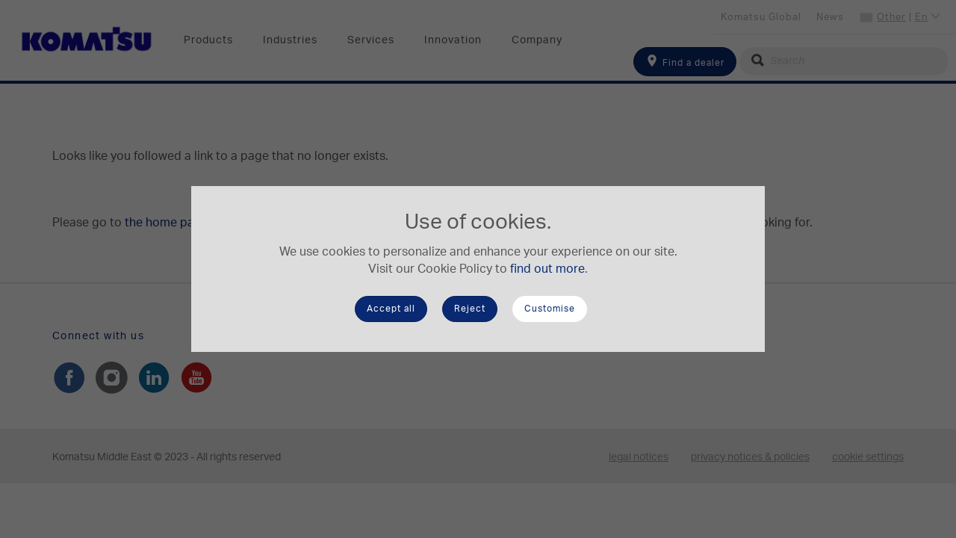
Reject (469, 308)
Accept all (391, 308)
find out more (547, 269)
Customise (549, 308)
